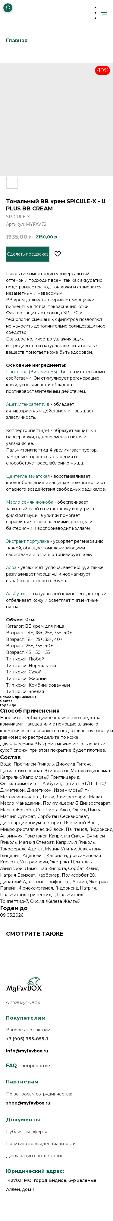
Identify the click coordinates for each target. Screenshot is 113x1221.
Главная (17, 40)
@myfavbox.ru (33, 1103)
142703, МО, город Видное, (36, 1180)
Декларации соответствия (34, 1155)
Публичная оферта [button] (26, 1131)
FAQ (11, 1065)
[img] (20, 7)
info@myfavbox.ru (27, 1051)
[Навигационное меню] (104, 14)
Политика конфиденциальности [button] (41, 1143)
